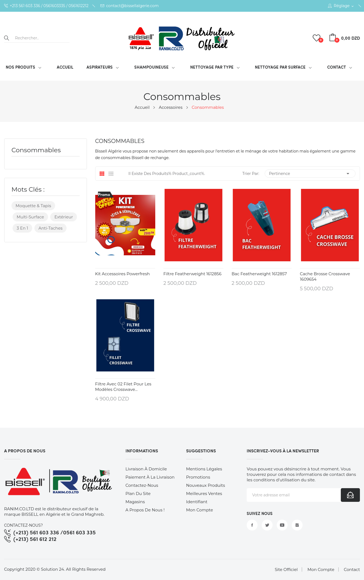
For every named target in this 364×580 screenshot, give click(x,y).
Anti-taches (50, 228)
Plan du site (138, 493)
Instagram (297, 525)
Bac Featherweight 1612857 (259, 273)
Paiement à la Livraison (150, 477)
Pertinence (310, 173)
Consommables (36, 150)
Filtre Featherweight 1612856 (192, 273)
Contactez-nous (142, 485)
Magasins (135, 501)
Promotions (198, 477)
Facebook (252, 525)
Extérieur (63, 216)
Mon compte (199, 509)
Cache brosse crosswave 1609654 (325, 276)
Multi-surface (30, 216)
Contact (352, 569)
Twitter (267, 525)
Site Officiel (286, 569)
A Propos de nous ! (145, 509)
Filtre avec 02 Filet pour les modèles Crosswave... (123, 386)
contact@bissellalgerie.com (129, 6)
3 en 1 (22, 228)
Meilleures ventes (204, 493)
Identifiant (196, 501)
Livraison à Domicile (146, 468)
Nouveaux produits (205, 485)
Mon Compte (321, 569)
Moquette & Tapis (33, 205)
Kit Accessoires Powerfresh (122, 273)
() (317, 38)
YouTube (282, 525)
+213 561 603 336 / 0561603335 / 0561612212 (46, 6)
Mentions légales (204, 468)
